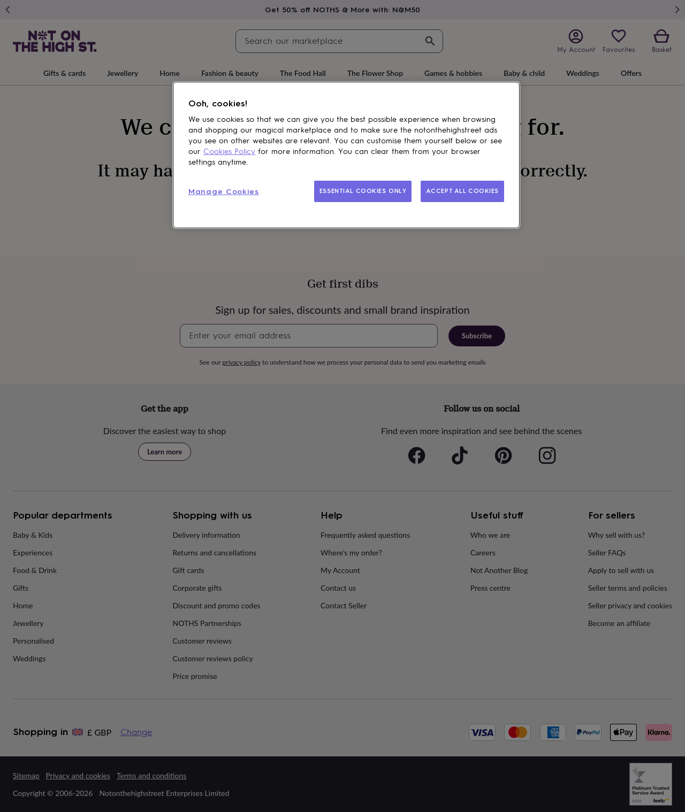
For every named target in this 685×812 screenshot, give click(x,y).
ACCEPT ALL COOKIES (462, 191)
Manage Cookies (223, 191)
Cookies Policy (229, 152)
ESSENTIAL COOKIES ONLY (363, 191)
